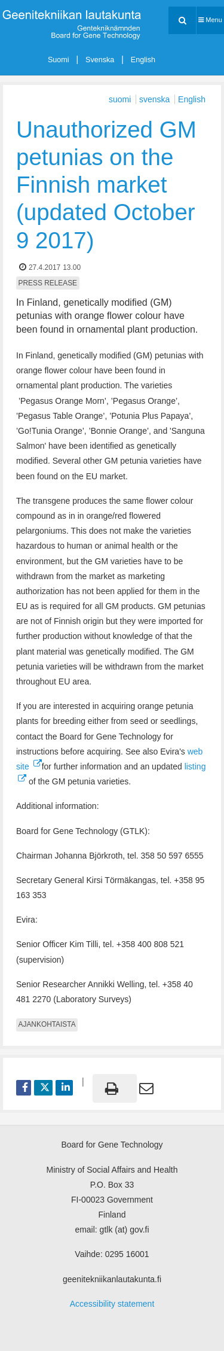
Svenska (99, 60)
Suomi (58, 60)
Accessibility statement (112, 1304)
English (143, 60)
